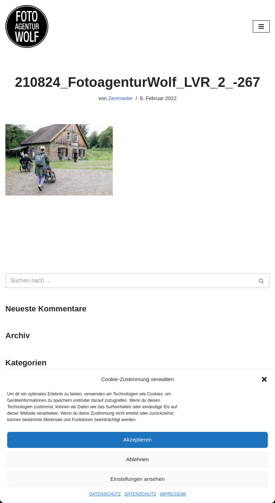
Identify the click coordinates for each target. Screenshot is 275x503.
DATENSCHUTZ (105, 494)
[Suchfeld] (129, 280)
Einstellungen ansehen (137, 479)
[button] (264, 379)
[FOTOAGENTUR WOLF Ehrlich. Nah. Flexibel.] (26, 26)
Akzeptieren (137, 440)
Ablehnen (137, 459)
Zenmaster (120, 98)
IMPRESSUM (173, 494)
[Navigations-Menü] (261, 26)
